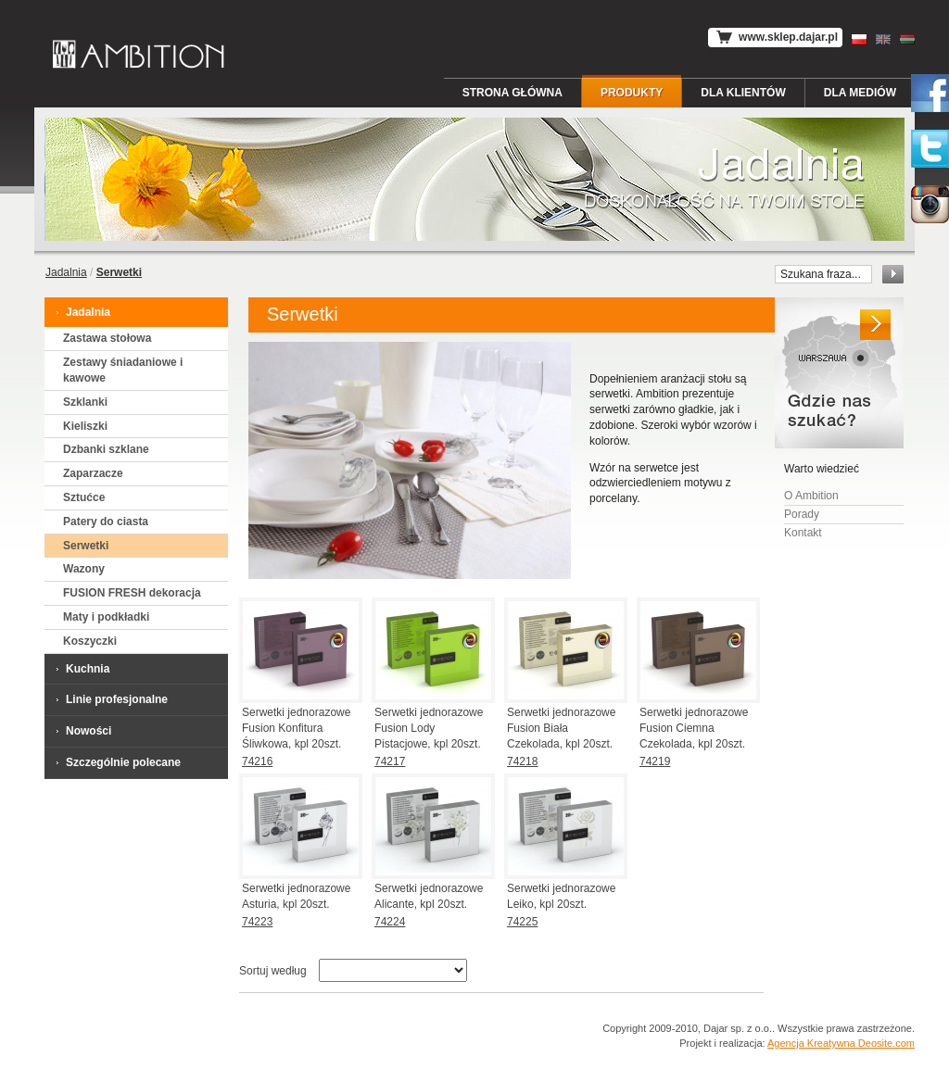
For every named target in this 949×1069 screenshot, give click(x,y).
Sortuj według (273, 970)
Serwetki (85, 545)
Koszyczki (90, 641)
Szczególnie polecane (117, 762)
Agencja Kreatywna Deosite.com (841, 1043)
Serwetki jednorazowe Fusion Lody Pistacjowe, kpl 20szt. (428, 728)
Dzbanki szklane (106, 449)
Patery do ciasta (105, 521)
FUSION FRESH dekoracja (132, 592)
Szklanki (85, 402)
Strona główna (512, 92)
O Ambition (811, 495)
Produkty (632, 92)
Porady (801, 514)
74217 (389, 761)
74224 (389, 921)
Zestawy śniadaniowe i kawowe (123, 370)
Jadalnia (66, 272)
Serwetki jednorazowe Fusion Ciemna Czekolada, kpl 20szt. (693, 728)
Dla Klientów (743, 92)
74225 (522, 921)
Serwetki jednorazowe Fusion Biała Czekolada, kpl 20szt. (561, 728)
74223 (257, 921)
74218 (522, 761)
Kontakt (803, 532)
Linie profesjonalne (111, 699)
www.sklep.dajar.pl (775, 37)
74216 (257, 761)
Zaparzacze (93, 473)
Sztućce (84, 497)
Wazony (84, 568)
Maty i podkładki (106, 616)
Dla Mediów (860, 92)
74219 (654, 761)
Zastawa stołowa (107, 338)
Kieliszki (85, 426)
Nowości (82, 730)
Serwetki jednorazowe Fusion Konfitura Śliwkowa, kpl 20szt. (296, 728)
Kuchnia (81, 668)
